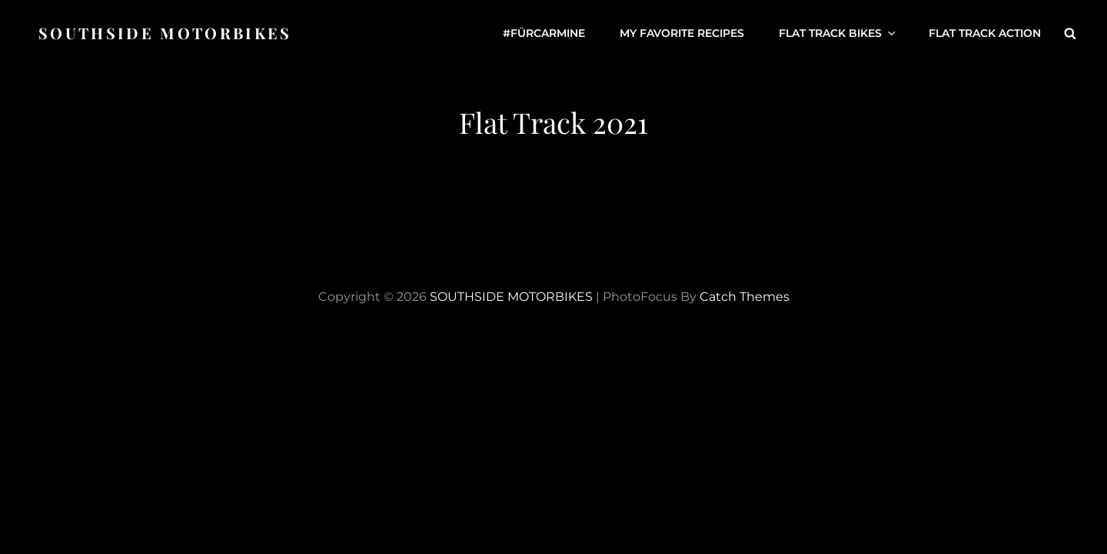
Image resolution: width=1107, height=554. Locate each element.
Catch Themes (745, 296)
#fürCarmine (544, 33)
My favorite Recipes (682, 33)
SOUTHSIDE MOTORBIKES (165, 32)
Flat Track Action (985, 33)
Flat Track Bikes (838, 33)
